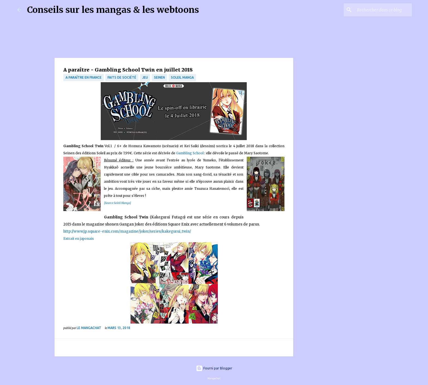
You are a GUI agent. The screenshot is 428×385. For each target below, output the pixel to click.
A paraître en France (84, 77)
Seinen (159, 77)
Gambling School (190, 153)
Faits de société (122, 77)
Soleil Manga (182, 77)
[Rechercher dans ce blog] (383, 9)
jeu (145, 77)
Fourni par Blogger (214, 368)
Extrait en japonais (78, 238)
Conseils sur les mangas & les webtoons (113, 9)
